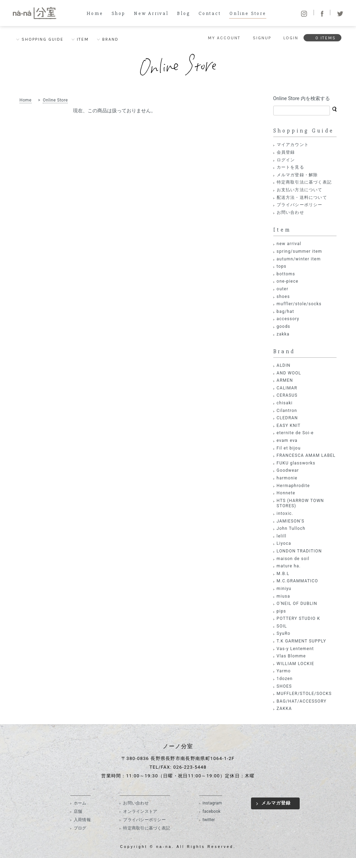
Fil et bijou (289, 448)
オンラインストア (140, 811)
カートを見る (290, 167)
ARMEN (285, 380)
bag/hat (285, 311)
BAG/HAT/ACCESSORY (302, 701)
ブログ (80, 828)
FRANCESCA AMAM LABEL (306, 455)
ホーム (80, 803)
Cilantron (287, 410)
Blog (183, 13)
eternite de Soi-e (295, 432)
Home (95, 13)
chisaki (285, 402)
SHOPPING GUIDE (43, 39)
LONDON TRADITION (299, 551)
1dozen (285, 678)
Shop (118, 13)
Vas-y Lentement (295, 648)
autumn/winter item (299, 259)
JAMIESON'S (291, 521)
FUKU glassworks (296, 463)
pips (281, 611)
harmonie (287, 478)
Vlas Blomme (291, 656)
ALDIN (284, 365)
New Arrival (151, 13)
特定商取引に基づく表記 (146, 828)
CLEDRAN (287, 417)
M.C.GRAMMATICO (297, 580)
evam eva (287, 440)
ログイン (286, 159)
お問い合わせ (290, 212)
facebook (212, 811)
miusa (283, 596)
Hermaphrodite (293, 485)
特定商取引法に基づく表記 (304, 182)
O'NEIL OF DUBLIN (297, 603)
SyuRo (284, 633)
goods (283, 326)
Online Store (247, 13)
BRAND (110, 39)
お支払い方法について (300, 189)
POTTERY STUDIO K (298, 618)
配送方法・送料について (302, 197)
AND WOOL (289, 373)
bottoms (286, 274)
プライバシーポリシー (300, 204)
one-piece (288, 281)
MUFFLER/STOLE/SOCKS (304, 693)
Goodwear (288, 470)
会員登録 (286, 152)
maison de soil (293, 558)
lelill (281, 536)
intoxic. (285, 513)
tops (281, 266)
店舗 (78, 811)
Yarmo (284, 671)
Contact (210, 13)
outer (283, 288)
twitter (209, 819)
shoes (283, 296)
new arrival (289, 243)
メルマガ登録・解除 (297, 174)
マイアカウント (293, 144)
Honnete (286, 493)
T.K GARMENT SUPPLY (301, 641)
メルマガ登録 (275, 803)
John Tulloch (291, 528)
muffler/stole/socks (299, 303)
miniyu (284, 588)
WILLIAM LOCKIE (295, 663)
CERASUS (287, 395)
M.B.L (283, 573)
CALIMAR (287, 388)
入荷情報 (82, 819)
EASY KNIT (289, 425)
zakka (283, 334)
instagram (212, 803)
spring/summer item (299, 251)
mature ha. (289, 566)
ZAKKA (284, 708)
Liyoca (284, 543)
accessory (288, 318)
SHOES (284, 686)
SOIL (282, 626)
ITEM (83, 39)
